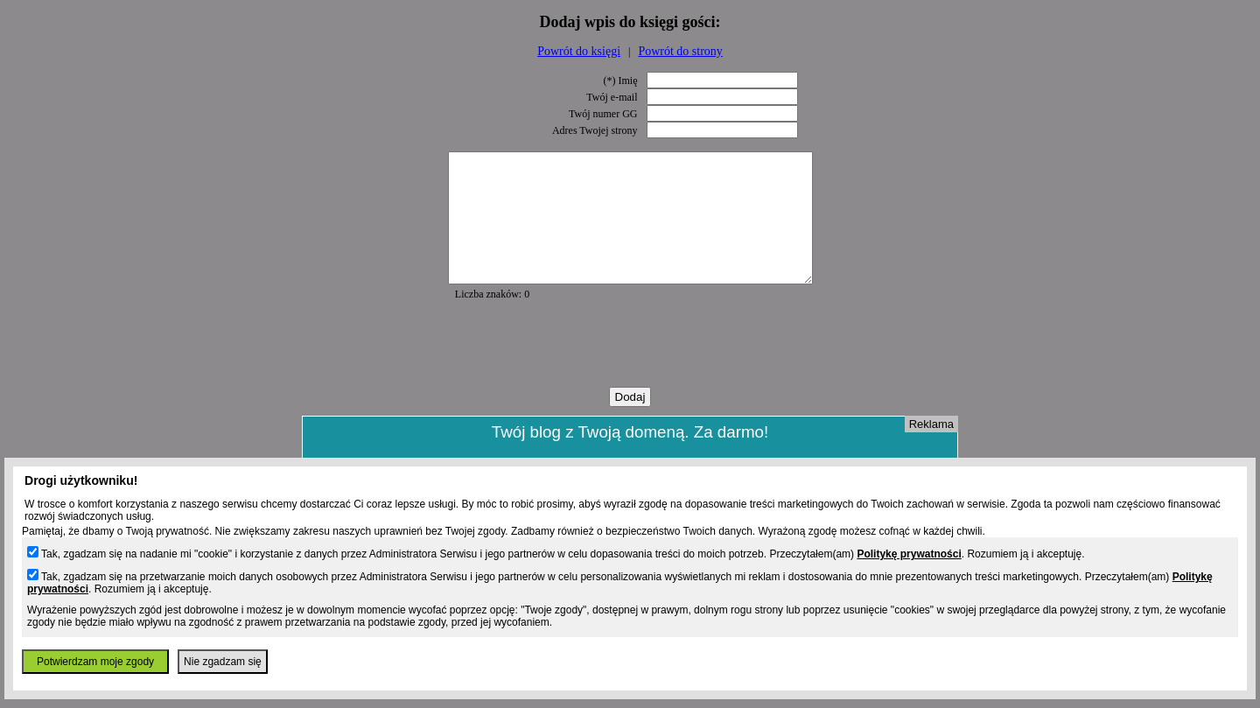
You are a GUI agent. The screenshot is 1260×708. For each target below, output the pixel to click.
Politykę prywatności (909, 554)
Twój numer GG (603, 114)
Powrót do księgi (578, 51)
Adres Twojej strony (595, 130)
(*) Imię (621, 80)
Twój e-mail (611, 97)
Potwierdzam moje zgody (95, 661)
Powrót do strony (680, 51)
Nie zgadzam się (223, 661)
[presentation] (630, 370)
